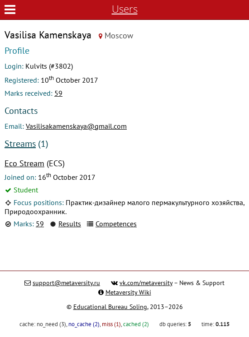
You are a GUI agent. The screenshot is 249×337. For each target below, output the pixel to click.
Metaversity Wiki (128, 292)
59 (58, 93)
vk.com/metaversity (146, 283)
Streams (20, 144)
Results (69, 223)
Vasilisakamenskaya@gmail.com (76, 126)
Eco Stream (24, 163)
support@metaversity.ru (66, 283)
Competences (116, 223)
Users (125, 8)
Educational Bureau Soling (110, 307)
